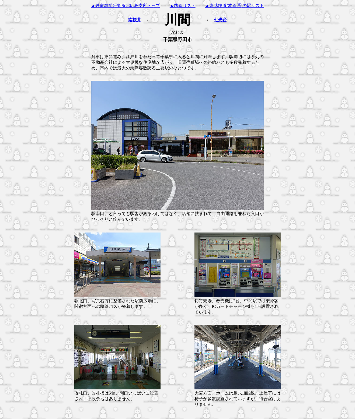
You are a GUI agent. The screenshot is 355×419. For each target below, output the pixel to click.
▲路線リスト (183, 5)
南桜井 (134, 19)
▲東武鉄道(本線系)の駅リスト (234, 5)
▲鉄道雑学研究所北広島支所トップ (125, 5)
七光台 (220, 19)
